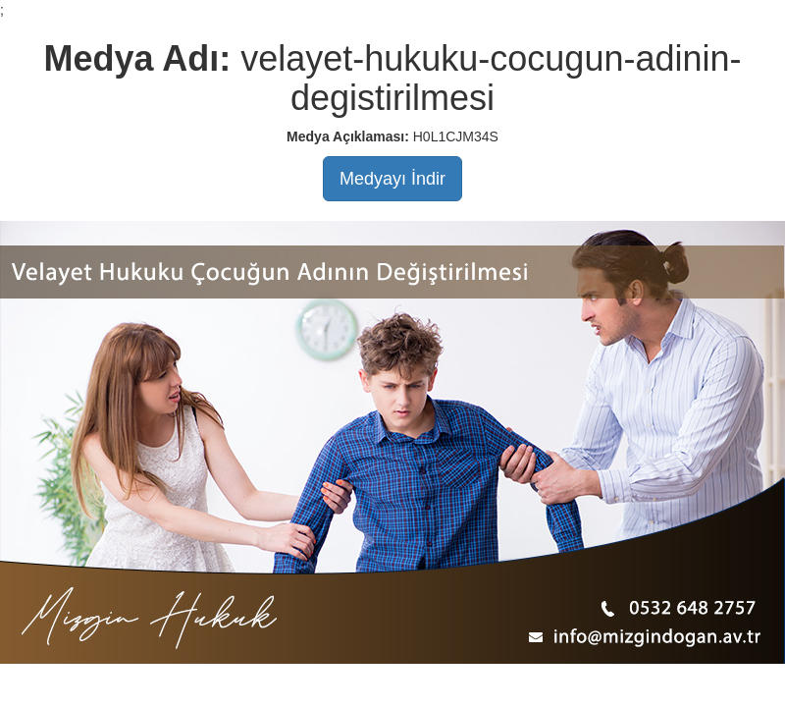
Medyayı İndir (392, 179)
